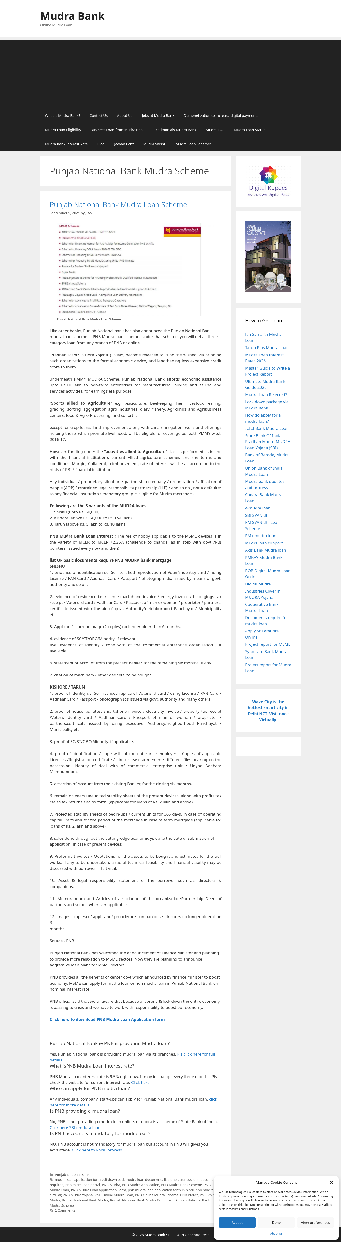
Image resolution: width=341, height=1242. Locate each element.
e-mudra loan (257, 508)
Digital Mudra (258, 584)
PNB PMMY (189, 1195)
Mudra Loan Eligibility (63, 129)
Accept (237, 1222)
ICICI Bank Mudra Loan (267, 428)
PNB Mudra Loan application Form (98, 1190)
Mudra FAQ (215, 129)
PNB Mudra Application (140, 1185)
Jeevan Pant (124, 143)
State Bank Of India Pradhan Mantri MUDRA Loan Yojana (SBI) (267, 441)
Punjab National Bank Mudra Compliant (142, 1200)
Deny (276, 1222)
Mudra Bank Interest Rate (66, 143)
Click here (140, 1082)
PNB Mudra (111, 1185)
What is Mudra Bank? (62, 115)
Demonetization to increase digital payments (221, 115)
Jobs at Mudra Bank (158, 115)
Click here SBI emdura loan (75, 1127)
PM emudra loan (260, 535)
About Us (276, 1234)
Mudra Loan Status (249, 129)
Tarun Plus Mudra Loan (267, 347)
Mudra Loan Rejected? (266, 394)
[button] (331, 1182)
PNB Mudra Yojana (78, 1195)
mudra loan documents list (147, 1179)
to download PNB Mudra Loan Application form (118, 1019)
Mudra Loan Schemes (194, 143)
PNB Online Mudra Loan (113, 1195)
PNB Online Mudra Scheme (156, 1195)
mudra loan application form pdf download (89, 1179)
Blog (101, 143)
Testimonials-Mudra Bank (175, 129)
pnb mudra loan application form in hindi (161, 1190)
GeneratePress (197, 1234)
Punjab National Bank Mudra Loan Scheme (118, 204)
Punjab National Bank (72, 1174)
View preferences (315, 1222)
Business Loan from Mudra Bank (117, 129)
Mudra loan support (264, 543)
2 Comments (65, 1210)
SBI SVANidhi (257, 515)
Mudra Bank (72, 16)
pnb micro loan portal (82, 1185)
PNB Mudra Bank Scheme (181, 1185)
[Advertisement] (170, 73)
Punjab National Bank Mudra (85, 1200)
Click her (58, 1019)
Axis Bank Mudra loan (265, 550)
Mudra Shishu (154, 143)
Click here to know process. (97, 1150)
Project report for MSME (268, 644)
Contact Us (99, 115)
